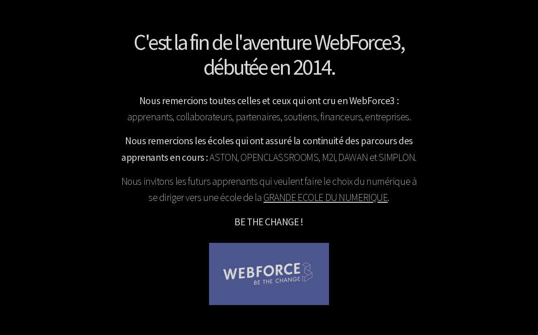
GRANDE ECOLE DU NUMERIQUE (325, 197)
